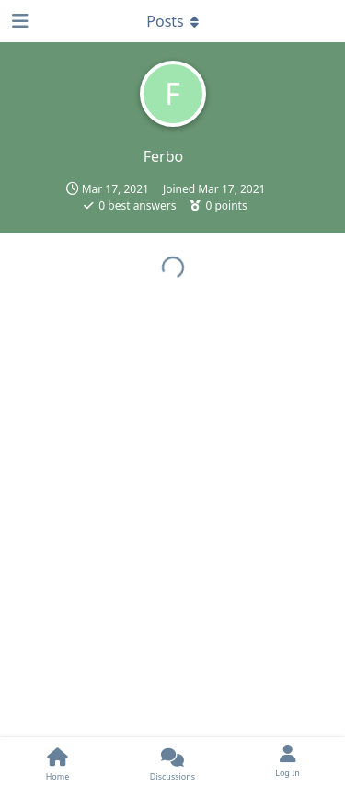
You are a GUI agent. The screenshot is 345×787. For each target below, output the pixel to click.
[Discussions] (172, 762)
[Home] (57, 762)
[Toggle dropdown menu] (173, 21)
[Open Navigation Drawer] (18, 21)
